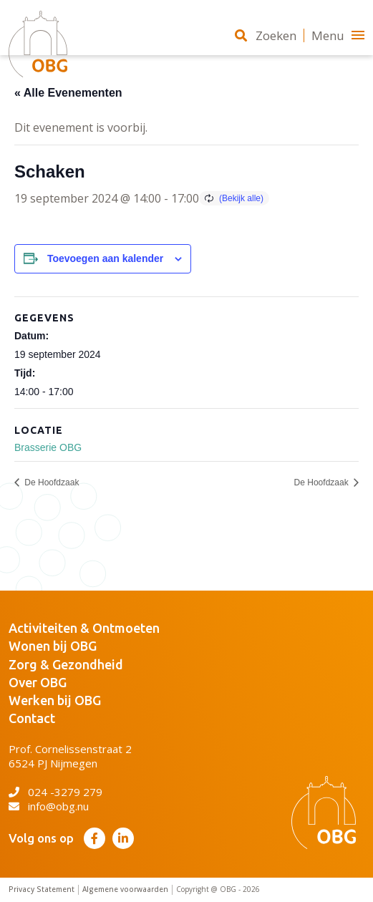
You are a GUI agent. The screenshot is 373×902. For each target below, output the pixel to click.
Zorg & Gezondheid (66, 664)
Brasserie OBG (48, 447)
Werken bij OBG (55, 700)
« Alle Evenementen (68, 93)
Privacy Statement (41, 889)
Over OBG (38, 682)
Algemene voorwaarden (125, 889)
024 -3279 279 (55, 792)
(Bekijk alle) (241, 198)
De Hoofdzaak (50, 482)
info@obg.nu (49, 806)
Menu (337, 35)
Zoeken (265, 35)
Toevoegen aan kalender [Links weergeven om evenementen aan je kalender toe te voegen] (105, 258)
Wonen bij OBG (53, 646)
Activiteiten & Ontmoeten (84, 628)
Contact (32, 718)
